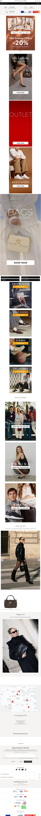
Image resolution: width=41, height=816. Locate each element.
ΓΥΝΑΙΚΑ (14, 32)
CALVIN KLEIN (5, 277)
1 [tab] (20, 51)
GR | (38, 3)
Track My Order (22, 3)
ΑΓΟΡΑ (10, 608)
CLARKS (4, 280)
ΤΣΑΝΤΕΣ (27, 32)
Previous (2, 560)
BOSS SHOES (25, 277)
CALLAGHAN (25, 280)
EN (39, 3)
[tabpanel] (20, 33)
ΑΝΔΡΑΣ (20, 32)
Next (39, 560)
